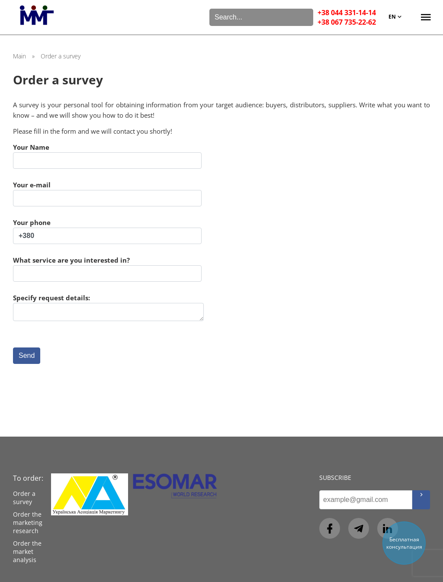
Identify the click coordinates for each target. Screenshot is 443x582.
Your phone (107, 231)
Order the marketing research (27, 522)
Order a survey (24, 497)
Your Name (107, 156)
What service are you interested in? (107, 269)
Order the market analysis (27, 551)
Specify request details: (108, 307)
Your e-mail (107, 193)
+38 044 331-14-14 (347, 12)
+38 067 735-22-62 (347, 22)
